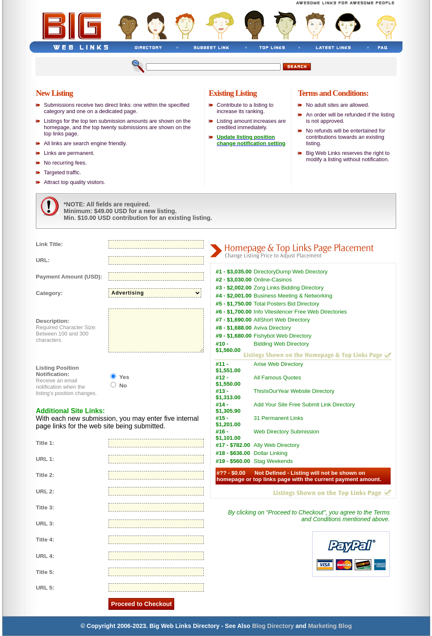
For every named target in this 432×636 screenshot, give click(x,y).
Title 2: (45, 475)
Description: (52, 321)
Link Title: (49, 244)
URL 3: (45, 523)
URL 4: (45, 556)
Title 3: (45, 507)
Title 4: (45, 539)
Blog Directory (273, 625)
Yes (124, 377)
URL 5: (45, 588)
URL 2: (45, 491)
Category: (49, 293)
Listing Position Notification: (57, 371)
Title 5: (45, 572)
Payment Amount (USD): (69, 276)
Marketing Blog (330, 625)
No (123, 385)
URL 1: (45, 459)
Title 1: (45, 443)
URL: (42, 260)
